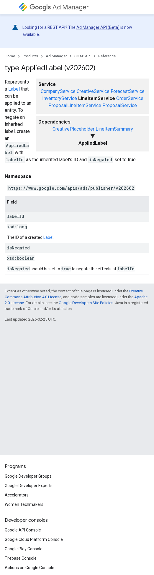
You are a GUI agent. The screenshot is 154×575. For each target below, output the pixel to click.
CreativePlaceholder (73, 129)
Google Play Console (23, 548)
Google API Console (23, 530)
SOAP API (82, 56)
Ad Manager (59, 7)
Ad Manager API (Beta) (97, 27)
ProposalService (119, 105)
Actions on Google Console (29, 567)
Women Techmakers (24, 504)
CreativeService (93, 91)
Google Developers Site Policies (86, 303)
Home (10, 56)
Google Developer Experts (29, 485)
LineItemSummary (114, 129)
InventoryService (59, 98)
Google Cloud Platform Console (34, 539)
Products (30, 56)
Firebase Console (21, 558)
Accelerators (17, 495)
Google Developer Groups (28, 476)
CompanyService (58, 91)
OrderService (129, 98)
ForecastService (128, 91)
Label (14, 89)
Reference (107, 56)
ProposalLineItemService (74, 105)
